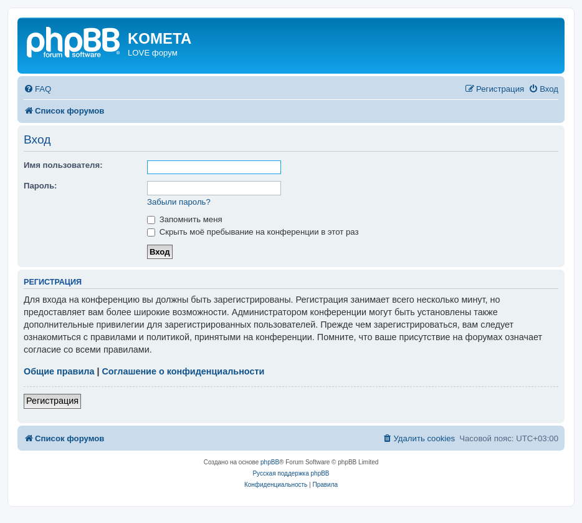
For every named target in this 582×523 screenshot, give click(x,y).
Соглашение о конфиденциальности (183, 371)
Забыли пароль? (179, 202)
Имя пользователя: (63, 165)
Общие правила (59, 371)
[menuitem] (37, 89)
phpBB (269, 462)
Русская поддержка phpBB (290, 473)
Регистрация (52, 401)
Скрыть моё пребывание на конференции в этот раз (253, 232)
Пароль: (40, 185)
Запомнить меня (184, 219)
